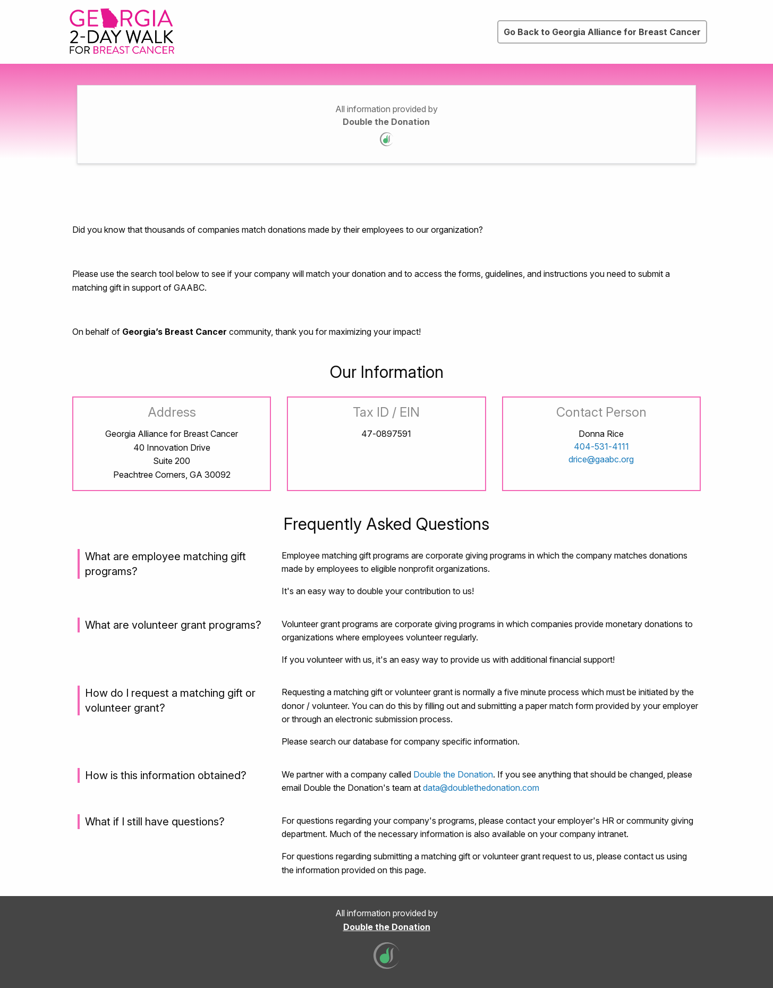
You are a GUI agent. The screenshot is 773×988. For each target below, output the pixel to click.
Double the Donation (386, 121)
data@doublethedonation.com (481, 787)
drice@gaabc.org (601, 459)
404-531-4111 (601, 446)
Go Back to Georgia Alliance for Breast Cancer (602, 32)
